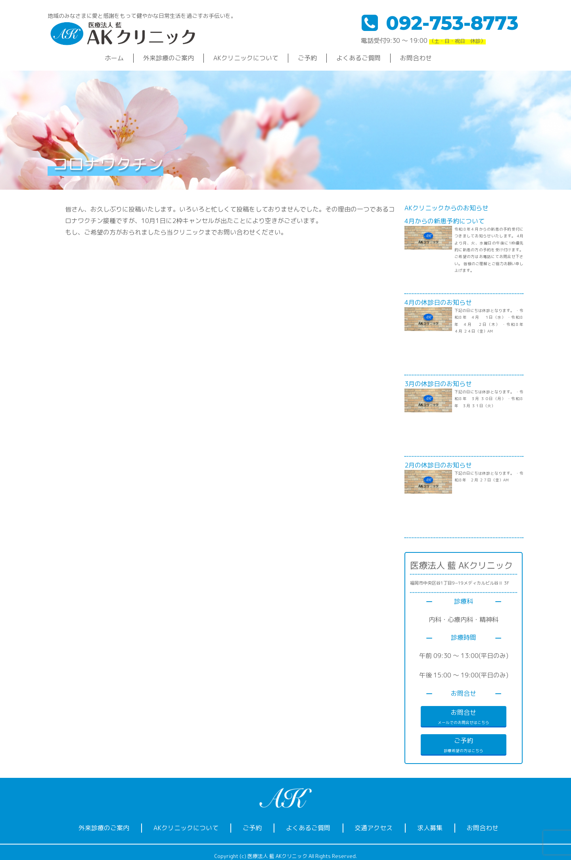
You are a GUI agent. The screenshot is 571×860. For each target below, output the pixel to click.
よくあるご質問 (358, 58)
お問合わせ (416, 58)
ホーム (114, 58)
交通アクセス (373, 827)
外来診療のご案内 (168, 58)
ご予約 (307, 58)
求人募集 (430, 827)
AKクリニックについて (245, 58)
